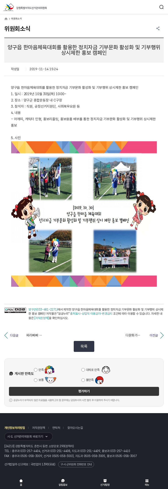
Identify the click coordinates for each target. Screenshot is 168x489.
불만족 (90, 380)
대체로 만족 (93, 370)
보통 (41, 380)
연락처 (56, 428)
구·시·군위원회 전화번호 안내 (76, 464)
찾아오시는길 (75, 428)
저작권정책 (38, 428)
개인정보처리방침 (14, 428)
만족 (41, 370)
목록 (83, 346)
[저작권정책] (41, 318)
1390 (45, 464)
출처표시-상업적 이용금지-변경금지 (91, 313)
